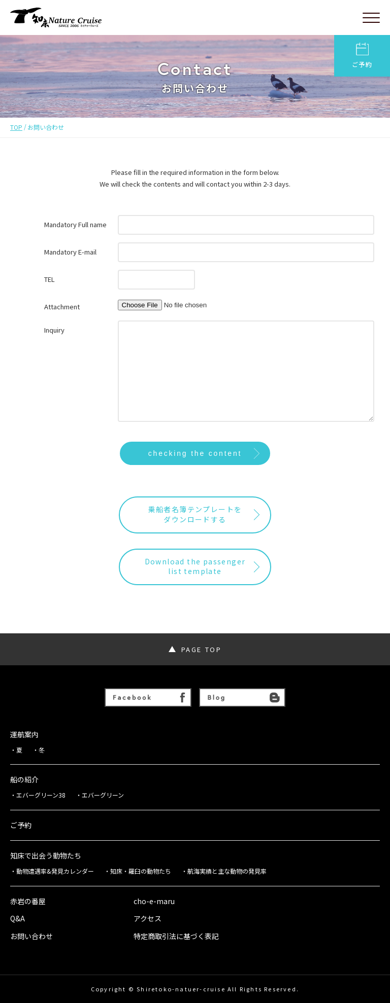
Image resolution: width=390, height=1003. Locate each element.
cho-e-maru (154, 901)
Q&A (17, 918)
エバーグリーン (103, 795)
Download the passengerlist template (195, 566)
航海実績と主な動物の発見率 (227, 871)
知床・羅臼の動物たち (140, 871)
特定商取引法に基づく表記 (176, 936)
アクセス (147, 918)
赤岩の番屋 (28, 901)
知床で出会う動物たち (45, 856)
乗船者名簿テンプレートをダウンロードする (195, 514)
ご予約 (362, 55)
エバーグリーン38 (41, 795)
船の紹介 (24, 779)
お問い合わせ (31, 936)
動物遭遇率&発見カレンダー (55, 871)
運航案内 (24, 734)
